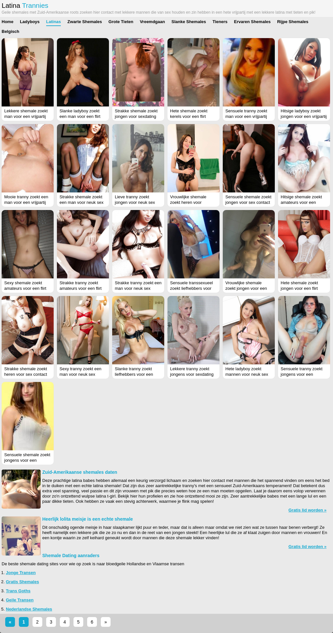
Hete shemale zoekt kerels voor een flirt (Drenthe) (188, 116)
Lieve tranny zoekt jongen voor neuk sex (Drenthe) (135, 202)
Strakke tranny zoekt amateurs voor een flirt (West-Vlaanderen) (80, 288)
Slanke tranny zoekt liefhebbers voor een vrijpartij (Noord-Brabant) (138, 374)
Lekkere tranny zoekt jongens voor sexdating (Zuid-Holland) (192, 374)
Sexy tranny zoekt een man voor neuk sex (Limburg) (80, 374)
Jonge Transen (21, 572)
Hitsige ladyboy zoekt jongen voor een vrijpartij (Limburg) (304, 116)
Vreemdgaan (152, 21)
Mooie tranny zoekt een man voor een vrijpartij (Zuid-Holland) (26, 202)
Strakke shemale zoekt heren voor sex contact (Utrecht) (25, 374)
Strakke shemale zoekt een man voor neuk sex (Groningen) (81, 202)
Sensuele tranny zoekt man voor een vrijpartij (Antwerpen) (246, 116)
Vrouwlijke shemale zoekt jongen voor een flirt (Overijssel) (246, 288)
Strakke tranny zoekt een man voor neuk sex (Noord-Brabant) (138, 288)
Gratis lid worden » (307, 510)
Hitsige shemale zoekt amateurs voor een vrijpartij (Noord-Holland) (303, 202)
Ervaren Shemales (252, 21)
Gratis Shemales (22, 581)
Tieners (219, 21)
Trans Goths (18, 590)
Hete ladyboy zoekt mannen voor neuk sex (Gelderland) (246, 374)
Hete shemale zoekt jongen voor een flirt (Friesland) (299, 288)
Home (7, 21)
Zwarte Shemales (84, 21)
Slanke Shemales (188, 21)
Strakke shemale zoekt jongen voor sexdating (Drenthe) (136, 116)
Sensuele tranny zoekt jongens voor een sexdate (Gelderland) (302, 374)
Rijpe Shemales (292, 21)
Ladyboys (30, 21)
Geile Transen (19, 600)
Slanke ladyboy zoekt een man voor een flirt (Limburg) (80, 116)
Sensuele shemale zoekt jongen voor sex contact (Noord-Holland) (248, 202)
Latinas (53, 21)
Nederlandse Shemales (29, 609)
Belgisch (10, 31)
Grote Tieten (121, 21)
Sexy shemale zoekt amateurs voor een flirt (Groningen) (25, 288)
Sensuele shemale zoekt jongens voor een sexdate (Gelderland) (27, 460)
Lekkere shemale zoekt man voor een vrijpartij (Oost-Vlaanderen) (26, 116)
